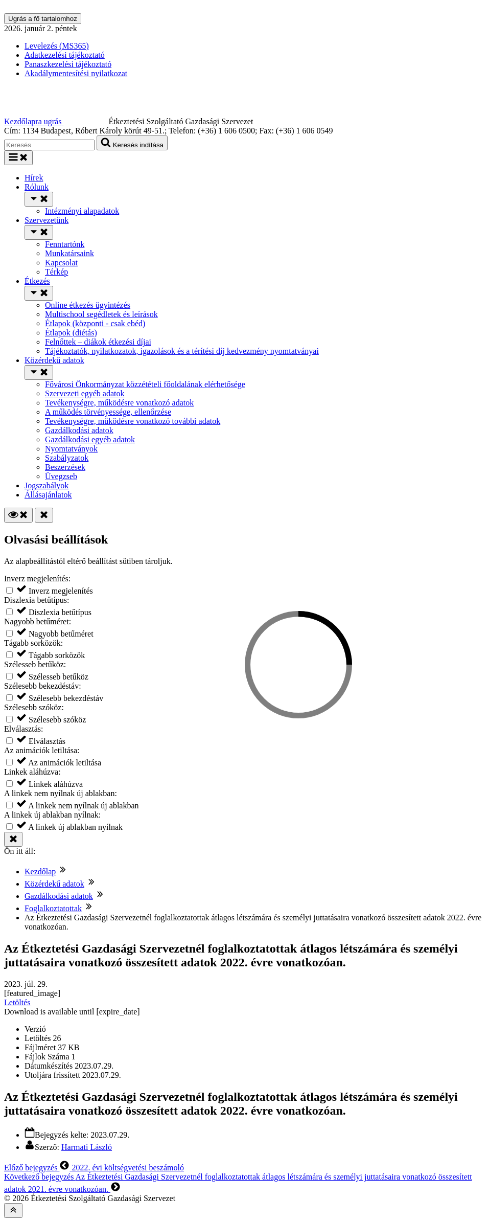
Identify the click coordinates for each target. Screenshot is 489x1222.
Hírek (34, 177)
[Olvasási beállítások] (18, 515)
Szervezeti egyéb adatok (84, 393)
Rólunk (37, 187)
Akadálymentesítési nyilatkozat (76, 73)
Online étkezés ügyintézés (87, 305)
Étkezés (37, 281)
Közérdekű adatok (54, 360)
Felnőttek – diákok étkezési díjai (98, 341)
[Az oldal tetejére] (13, 1210)
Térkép (56, 271)
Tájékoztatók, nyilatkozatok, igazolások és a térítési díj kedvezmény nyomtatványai (182, 351)
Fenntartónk (64, 244)
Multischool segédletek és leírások (101, 314)
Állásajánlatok (48, 494)
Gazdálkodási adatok (79, 430)
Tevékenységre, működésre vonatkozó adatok (119, 402)
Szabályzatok (66, 458)
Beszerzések (65, 467)
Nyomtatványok (71, 448)
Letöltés (17, 1002)
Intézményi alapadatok (82, 211)
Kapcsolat (61, 262)
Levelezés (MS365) (57, 45)
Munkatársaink (69, 253)
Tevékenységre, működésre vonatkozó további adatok (132, 421)
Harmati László (86, 1147)
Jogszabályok (46, 485)
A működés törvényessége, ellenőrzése (108, 412)
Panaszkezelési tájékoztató (68, 64)
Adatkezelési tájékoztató (65, 55)
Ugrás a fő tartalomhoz (42, 18)
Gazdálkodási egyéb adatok (90, 439)
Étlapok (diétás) (71, 332)
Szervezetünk (46, 220)
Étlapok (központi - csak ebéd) (95, 323)
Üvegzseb (61, 476)
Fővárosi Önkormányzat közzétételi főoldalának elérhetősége (145, 384)
